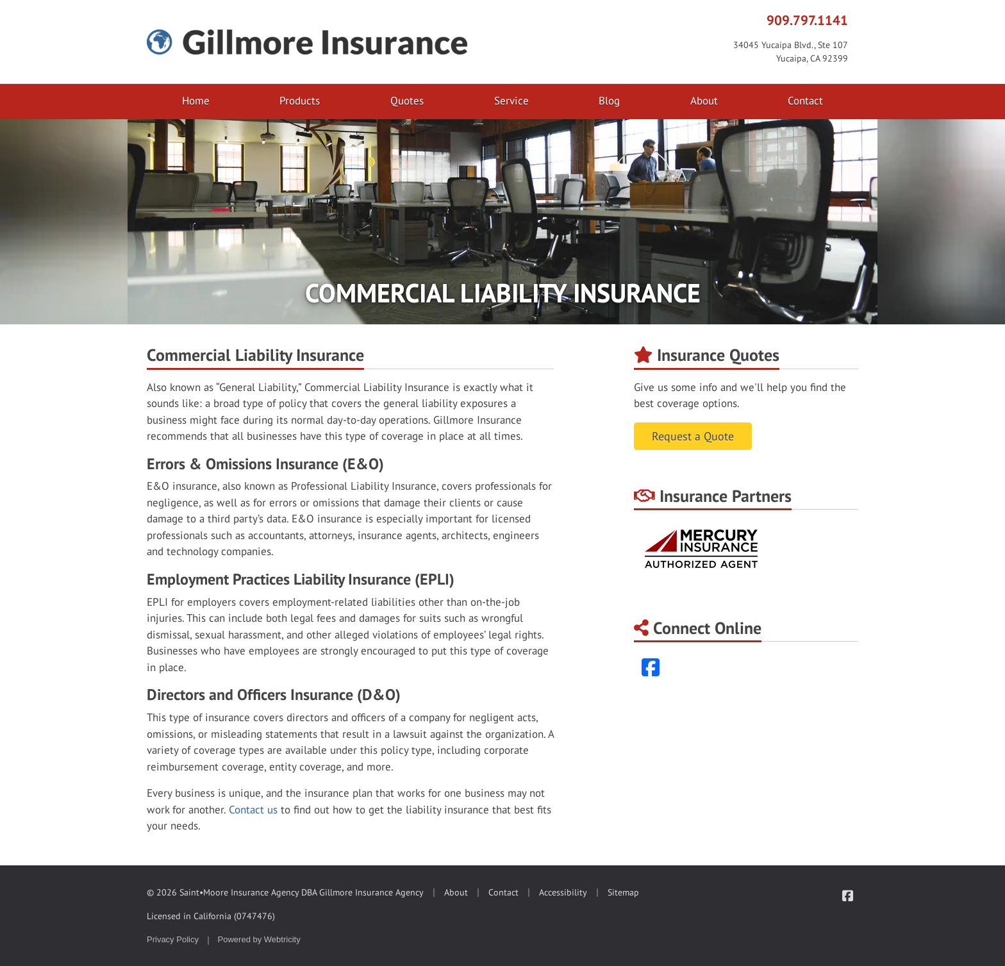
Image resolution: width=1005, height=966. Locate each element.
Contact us (253, 810)
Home (196, 101)
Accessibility (563, 892)
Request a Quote (693, 436)
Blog (609, 101)
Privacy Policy (173, 939)
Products (299, 101)
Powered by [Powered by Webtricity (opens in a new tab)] (259, 939)
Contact (805, 101)
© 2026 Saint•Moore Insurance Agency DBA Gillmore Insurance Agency (285, 892)
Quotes (407, 101)
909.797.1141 (807, 20)
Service (511, 101)
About (704, 101)
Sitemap (623, 892)
